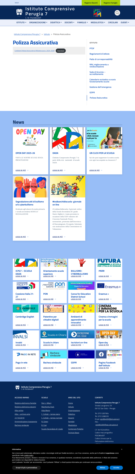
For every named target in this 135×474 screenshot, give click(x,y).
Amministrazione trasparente (26, 422)
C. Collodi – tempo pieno (50, 415)
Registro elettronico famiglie (25, 404)
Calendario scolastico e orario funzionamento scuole (103, 80)
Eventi (124, 22)
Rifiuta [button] (102, 468)
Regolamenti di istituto (100, 53)
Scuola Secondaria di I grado (52, 429)
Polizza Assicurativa (98, 97)
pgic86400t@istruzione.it (110, 420)
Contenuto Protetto (75, 429)
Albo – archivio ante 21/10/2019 (22, 417)
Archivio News (73, 433)
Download (60, 50)
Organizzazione (37, 22)
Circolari (113, 22)
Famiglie (81, 22)
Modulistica (97, 22)
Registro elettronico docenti (25, 407)
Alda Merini (45, 411)
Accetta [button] (116, 468)
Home (70, 404)
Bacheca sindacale (22, 426)
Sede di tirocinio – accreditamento (97, 73)
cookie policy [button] (28, 455)
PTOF (92, 48)
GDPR (92, 92)
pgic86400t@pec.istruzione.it (106, 425)
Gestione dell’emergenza (100, 87)
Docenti (69, 22)
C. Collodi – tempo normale (51, 418)
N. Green (44, 422)
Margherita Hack (47, 407)
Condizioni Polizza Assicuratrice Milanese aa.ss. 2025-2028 (34, 50)
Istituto (20, 22)
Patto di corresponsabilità (101, 59)
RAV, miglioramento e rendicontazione (99, 65)
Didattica (55, 22)
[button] (122, 449)
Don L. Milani (46, 404)
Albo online (19, 411)
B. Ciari (44, 426)
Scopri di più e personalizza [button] (26, 468)
